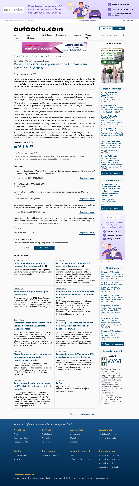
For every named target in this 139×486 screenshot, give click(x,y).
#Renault (28, 61)
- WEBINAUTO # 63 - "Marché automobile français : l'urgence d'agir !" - (111, 97)
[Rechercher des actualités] (124, 35)
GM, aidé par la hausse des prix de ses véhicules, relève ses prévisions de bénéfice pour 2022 (74, 325)
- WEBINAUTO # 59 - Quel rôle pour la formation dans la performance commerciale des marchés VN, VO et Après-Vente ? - (112, 162)
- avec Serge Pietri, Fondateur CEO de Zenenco (111, 194)
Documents (61, 35)
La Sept (59, 383)
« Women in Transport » (80, 459)
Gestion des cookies (101, 478)
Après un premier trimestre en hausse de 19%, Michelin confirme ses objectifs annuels (33, 386)
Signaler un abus (87, 178)
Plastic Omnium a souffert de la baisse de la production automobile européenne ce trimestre (32, 357)
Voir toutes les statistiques (112, 344)
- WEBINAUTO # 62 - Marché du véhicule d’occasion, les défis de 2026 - (112, 108)
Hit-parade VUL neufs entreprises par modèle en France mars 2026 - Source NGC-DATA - (112, 298)
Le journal (17, 36)
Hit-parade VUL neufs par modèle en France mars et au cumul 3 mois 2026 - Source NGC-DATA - (111, 335)
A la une (17, 434)
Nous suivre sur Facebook (109, 455)
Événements (75, 35)
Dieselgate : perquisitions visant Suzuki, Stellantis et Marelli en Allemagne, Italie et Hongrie (33, 325)
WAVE (72, 455)
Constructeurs (39, 56)
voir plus (65, 159)
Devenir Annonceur (50, 455)
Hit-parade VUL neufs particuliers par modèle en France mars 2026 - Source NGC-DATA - (112, 275)
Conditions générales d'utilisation (40, 478)
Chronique (60, 380)
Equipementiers (19, 351)
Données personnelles (85, 478)
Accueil (17, 56)
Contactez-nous (20, 455)
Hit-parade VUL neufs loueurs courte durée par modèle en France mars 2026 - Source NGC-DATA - (111, 286)
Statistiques (47, 35)
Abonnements (76, 434)
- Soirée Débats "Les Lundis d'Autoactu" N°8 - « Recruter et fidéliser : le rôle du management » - (111, 146)
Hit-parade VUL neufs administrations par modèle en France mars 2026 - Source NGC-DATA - (111, 322)
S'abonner (119, 28)
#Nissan (45, 61)
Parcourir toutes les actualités (82, 414)
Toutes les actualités (22, 438)
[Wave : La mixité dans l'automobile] (112, 361)
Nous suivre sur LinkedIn (109, 467)
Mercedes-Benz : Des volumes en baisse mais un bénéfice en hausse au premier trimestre (75, 294)
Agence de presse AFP (27, 153)
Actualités (27, 56)
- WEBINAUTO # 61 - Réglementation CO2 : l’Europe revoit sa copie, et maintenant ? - (112, 120)
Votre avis (18, 459)
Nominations (18, 260)
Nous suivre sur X (106, 463)
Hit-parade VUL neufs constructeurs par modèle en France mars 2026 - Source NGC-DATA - (111, 310)
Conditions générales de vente (64, 478)
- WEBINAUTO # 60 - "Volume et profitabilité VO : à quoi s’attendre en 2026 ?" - (112, 132)
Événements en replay (108, 438)
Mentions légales (20, 478)
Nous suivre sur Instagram (109, 459)
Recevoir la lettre (21, 442)
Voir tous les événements (112, 173)
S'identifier (106, 28)
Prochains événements (108, 434)
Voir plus (17, 194)
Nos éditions (30, 36)
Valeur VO (88, 36)
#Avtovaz (37, 61)
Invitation (74, 442)
